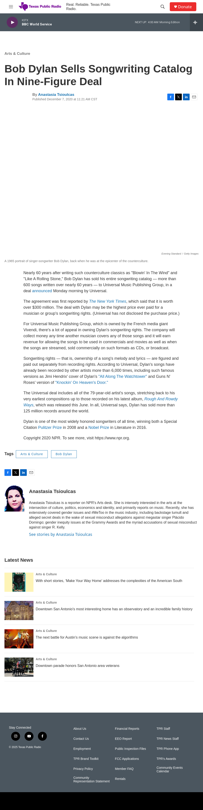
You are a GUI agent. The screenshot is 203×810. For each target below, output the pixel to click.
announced (42, 291)
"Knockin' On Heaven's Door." (81, 382)
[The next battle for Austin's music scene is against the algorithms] (18, 638)
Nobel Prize (98, 427)
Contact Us (81, 738)
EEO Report (123, 738)
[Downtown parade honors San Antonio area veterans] (18, 667)
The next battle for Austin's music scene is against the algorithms (87, 637)
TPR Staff (163, 728)
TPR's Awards (166, 759)
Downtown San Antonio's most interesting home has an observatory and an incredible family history (114, 609)
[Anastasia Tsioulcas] (14, 498)
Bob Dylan (64, 454)
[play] (12, 22)
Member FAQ (124, 769)
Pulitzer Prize (50, 427)
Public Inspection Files (130, 748)
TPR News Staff (168, 738)
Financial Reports (127, 728)
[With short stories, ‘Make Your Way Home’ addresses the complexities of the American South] (18, 582)
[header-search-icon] (162, 7)
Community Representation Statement (91, 779)
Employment (82, 748)
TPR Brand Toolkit (86, 759)
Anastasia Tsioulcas (56, 95)
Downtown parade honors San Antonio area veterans (77, 666)
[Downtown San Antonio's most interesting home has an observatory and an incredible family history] (18, 610)
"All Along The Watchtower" (123, 376)
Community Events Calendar (170, 769)
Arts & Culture (17, 53)
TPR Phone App (168, 748)
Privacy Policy (83, 769)
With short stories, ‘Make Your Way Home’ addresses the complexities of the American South (109, 581)
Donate (185, 6)
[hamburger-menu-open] (11, 6)
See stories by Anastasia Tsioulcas (60, 534)
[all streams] (196, 22)
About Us (79, 728)
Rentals (120, 779)
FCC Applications (127, 759)
